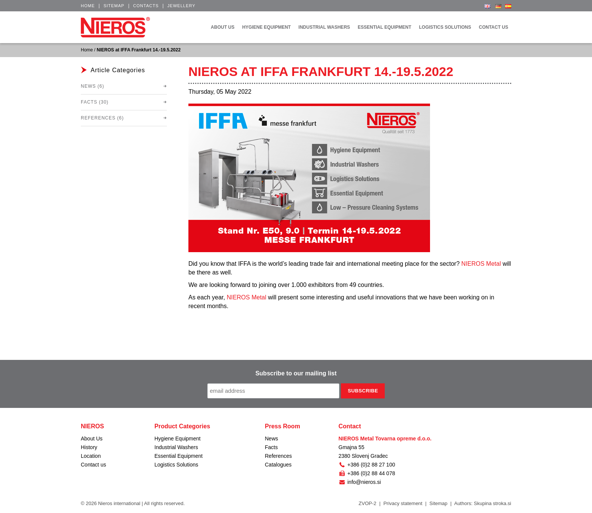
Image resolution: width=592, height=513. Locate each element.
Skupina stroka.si (492, 503)
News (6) (92, 86)
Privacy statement (402, 503)
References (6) (102, 118)
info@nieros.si (360, 482)
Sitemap (113, 5)
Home (88, 5)
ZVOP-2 (367, 503)
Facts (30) (94, 102)
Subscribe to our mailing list (295, 373)
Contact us (93, 465)
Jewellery (181, 5)
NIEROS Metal (481, 263)
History (89, 447)
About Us (92, 439)
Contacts (146, 5)
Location (91, 456)
